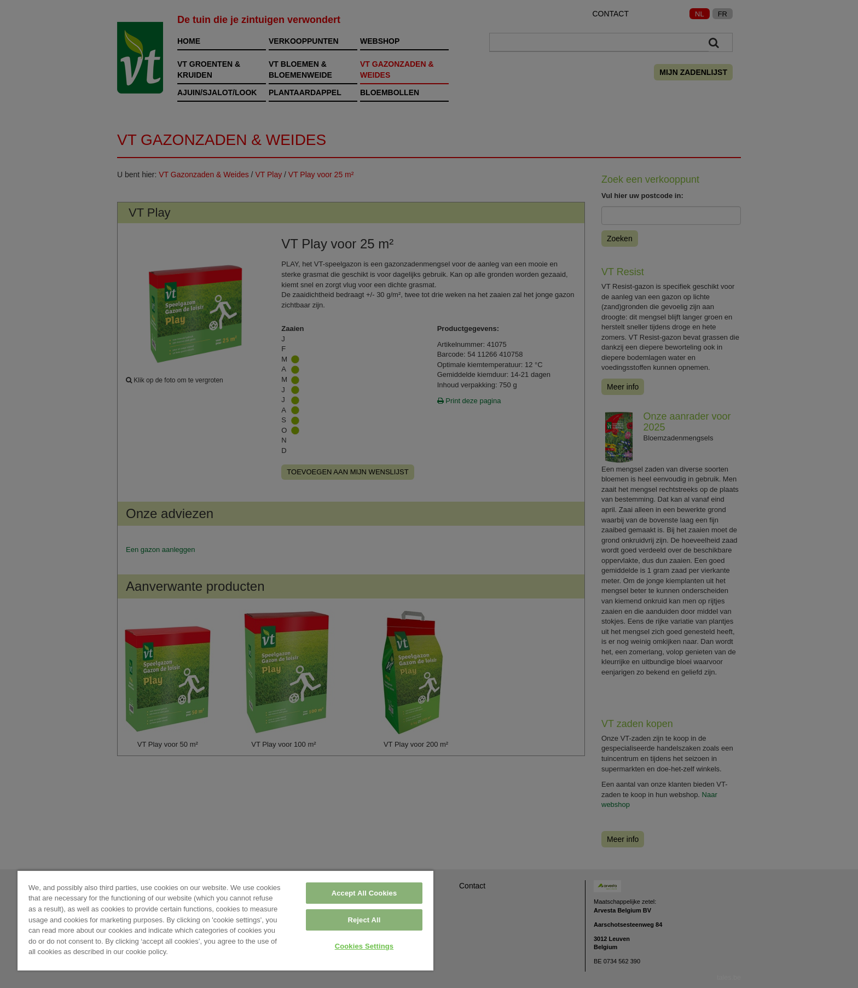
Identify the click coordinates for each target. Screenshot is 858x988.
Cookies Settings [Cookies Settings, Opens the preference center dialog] (364, 946)
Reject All (363, 920)
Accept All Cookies (364, 893)
